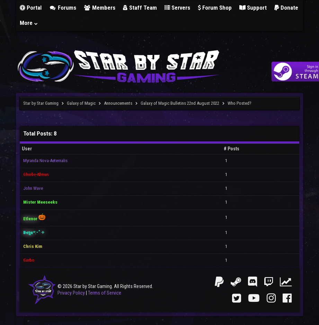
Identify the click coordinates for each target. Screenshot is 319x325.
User (27, 148)
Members (100, 7)
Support (253, 7)
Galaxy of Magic (81, 103)
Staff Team (140, 7)
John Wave (33, 188)
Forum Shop (215, 7)
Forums (62, 7)
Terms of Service (104, 293)
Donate (286, 7)
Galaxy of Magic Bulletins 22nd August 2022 (180, 103)
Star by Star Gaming (41, 103)
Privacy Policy (71, 293)
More (29, 22)
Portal (31, 7)
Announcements (118, 103)
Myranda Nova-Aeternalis (45, 160)
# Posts (231, 148)
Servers (177, 7)
